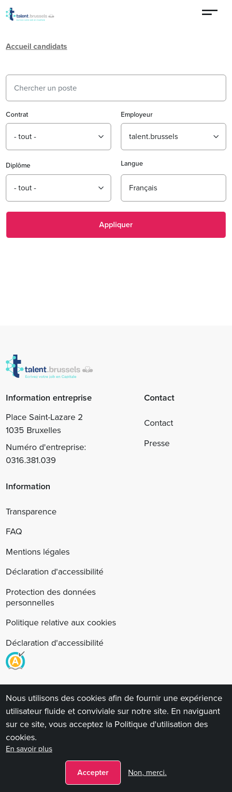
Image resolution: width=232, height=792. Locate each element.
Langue (132, 163)
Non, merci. (147, 772)
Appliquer (116, 224)
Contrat (17, 114)
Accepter (93, 772)
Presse (157, 443)
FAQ (14, 531)
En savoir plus (29, 748)
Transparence (31, 511)
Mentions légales (38, 551)
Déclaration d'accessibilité (54, 571)
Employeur (137, 114)
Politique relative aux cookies (61, 622)
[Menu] (210, 13)
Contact (158, 423)
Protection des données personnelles (51, 597)
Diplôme (18, 165)
